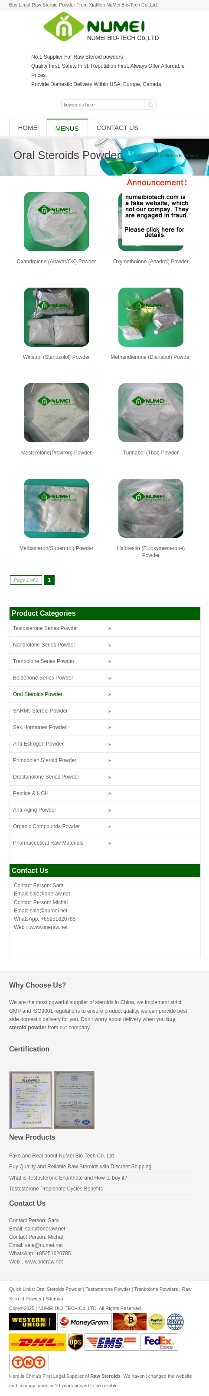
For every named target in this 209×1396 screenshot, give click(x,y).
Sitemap (54, 1298)
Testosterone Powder (107, 1289)
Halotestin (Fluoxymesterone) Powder (151, 551)
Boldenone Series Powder (43, 678)
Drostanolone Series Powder (46, 777)
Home (28, 127)
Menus (67, 128)
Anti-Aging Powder (34, 810)
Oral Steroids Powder (37, 694)
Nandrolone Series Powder (44, 645)
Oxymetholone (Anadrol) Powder (151, 262)
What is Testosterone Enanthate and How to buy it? (68, 1178)
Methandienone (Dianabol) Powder (151, 357)
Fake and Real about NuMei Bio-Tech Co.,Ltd (61, 1156)
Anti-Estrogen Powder (38, 744)
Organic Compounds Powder (46, 826)
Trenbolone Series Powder (44, 661)
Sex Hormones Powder (39, 727)
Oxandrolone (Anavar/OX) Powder (56, 262)
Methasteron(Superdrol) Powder (57, 548)
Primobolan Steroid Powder (44, 760)
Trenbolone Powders (156, 1289)
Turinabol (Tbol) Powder (151, 453)
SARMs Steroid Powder (40, 711)
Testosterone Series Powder (45, 628)
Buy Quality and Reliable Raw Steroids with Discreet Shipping (80, 1167)
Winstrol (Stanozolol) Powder (56, 357)
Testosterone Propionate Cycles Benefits (56, 1189)
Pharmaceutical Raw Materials (48, 843)
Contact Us (117, 127)
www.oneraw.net (48, 927)
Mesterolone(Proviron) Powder (56, 453)
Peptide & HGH (31, 793)
